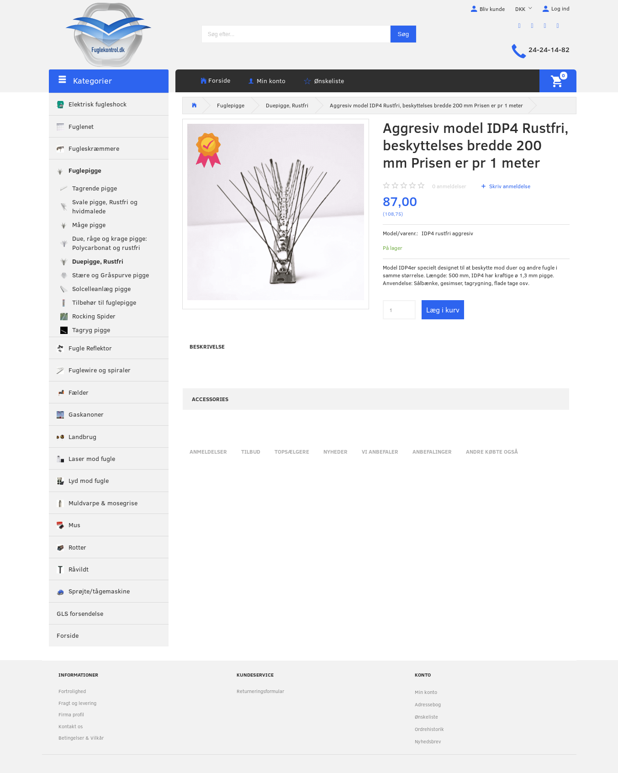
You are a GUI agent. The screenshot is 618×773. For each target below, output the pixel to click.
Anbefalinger (432, 451)
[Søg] (403, 34)
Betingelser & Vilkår (81, 737)
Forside (219, 80)
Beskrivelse (207, 346)
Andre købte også (492, 451)
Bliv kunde (492, 8)
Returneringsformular (260, 691)
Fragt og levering (77, 702)
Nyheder (335, 451)
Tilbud (250, 451)
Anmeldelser (208, 451)
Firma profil (71, 714)
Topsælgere (292, 451)
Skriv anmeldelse (509, 186)
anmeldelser (449, 186)
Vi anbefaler (380, 451)
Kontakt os (70, 726)
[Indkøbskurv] (557, 80)
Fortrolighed (72, 691)
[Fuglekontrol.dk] (101, 34)
